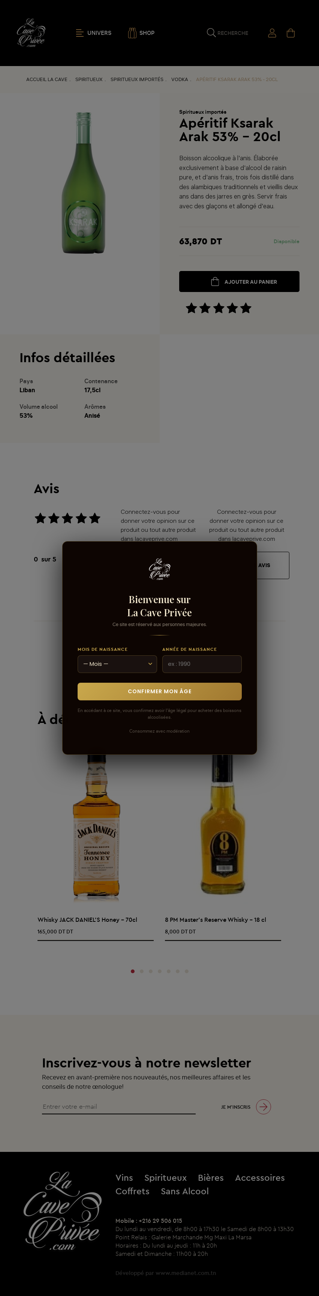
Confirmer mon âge (160, 691)
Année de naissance (189, 649)
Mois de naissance (103, 649)
